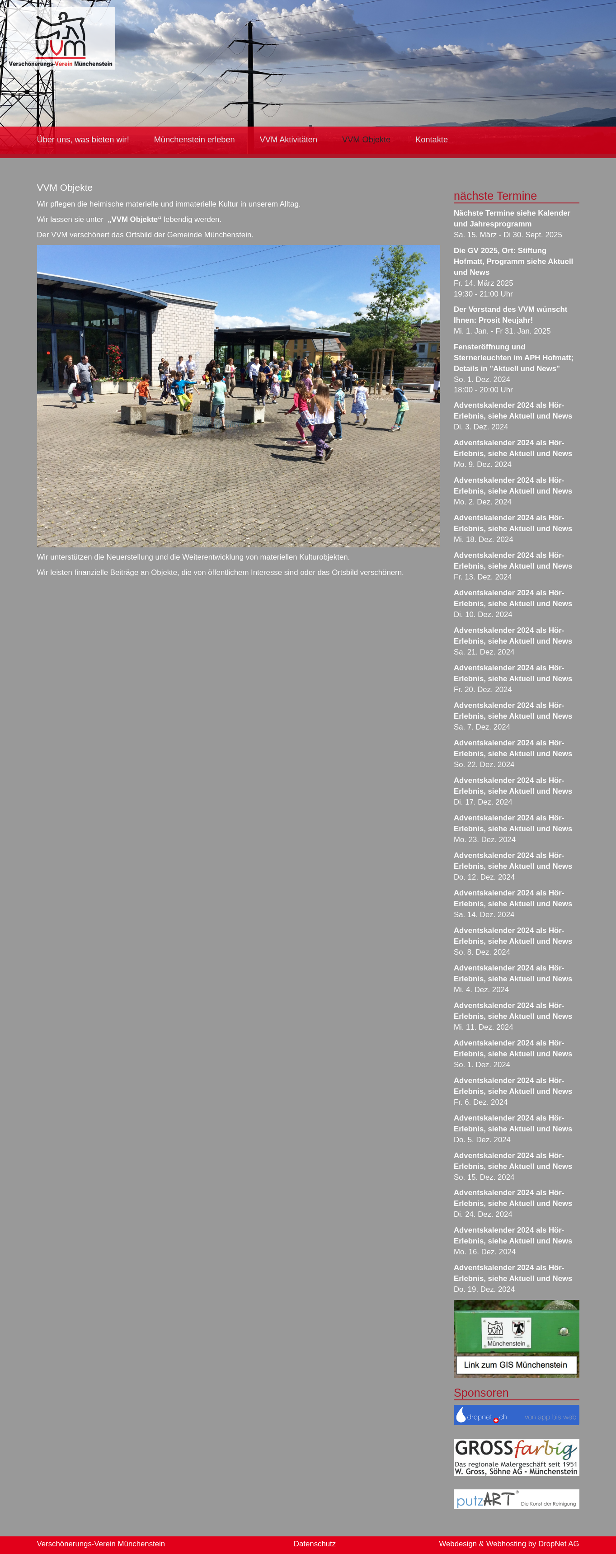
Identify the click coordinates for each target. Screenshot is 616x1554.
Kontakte (431, 139)
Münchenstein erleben (194, 139)
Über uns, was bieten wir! (83, 139)
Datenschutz (315, 1544)
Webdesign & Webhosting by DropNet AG (509, 1544)
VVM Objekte (366, 139)
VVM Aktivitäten (288, 139)
